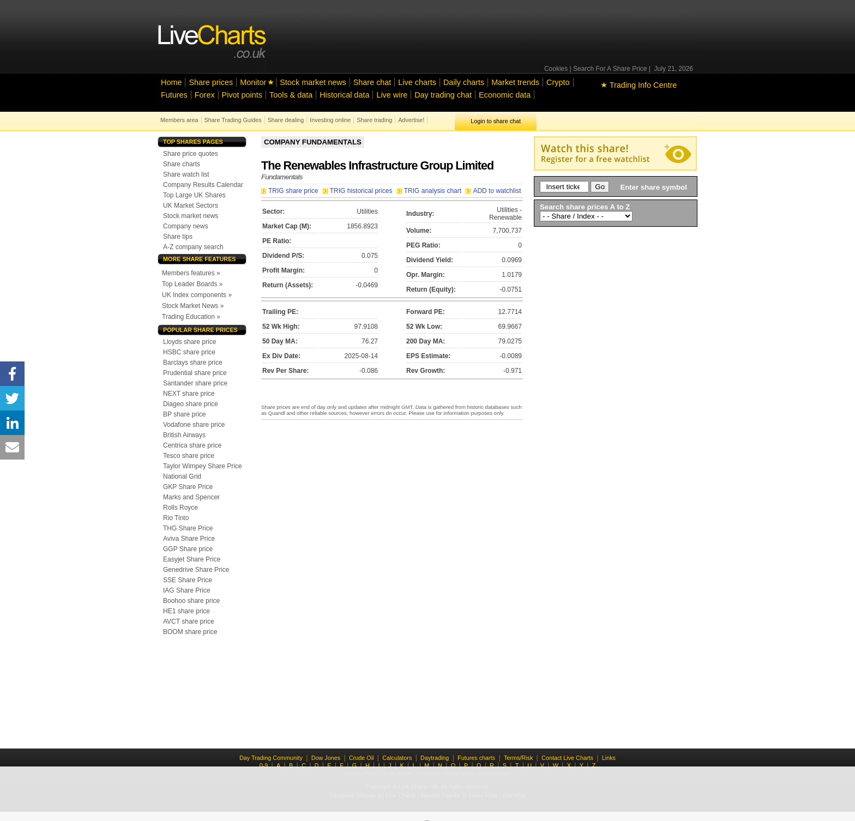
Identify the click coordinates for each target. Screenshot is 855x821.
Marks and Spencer (191, 497)
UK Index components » (197, 295)
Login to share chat (496, 121)
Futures (174, 94)
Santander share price (195, 383)
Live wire (391, 94)
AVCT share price (188, 621)
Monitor (253, 82)
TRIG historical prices (358, 191)
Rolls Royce (180, 507)
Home (171, 82)
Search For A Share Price (610, 69)
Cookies (556, 69)
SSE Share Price (187, 580)
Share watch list (186, 174)
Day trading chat (443, 94)
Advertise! (411, 120)
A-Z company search (193, 247)
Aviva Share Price (189, 538)
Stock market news (313, 82)
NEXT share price (188, 393)
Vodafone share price (194, 424)
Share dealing (286, 120)
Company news (185, 226)
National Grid (182, 476)
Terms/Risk (518, 757)
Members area (179, 120)
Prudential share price (195, 373)
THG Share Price (188, 528)
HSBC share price (189, 352)
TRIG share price (290, 191)
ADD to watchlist (493, 191)
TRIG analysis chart (430, 191)
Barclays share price (192, 362)
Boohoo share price (191, 601)
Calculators (397, 757)
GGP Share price (188, 549)
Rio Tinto (176, 518)
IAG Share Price (186, 590)
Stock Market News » (193, 306)
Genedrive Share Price (196, 570)
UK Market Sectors (190, 205)
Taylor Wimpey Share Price (202, 466)
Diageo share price (190, 404)
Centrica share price (192, 445)
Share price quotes (190, 154)
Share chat (372, 82)
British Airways (184, 435)
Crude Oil (361, 757)
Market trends (515, 82)
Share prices (211, 82)
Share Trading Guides (233, 120)
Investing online (330, 120)
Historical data (344, 94)
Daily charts (463, 82)
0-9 (264, 765)
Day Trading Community (271, 757)
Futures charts (476, 757)
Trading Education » (191, 317)
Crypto (557, 82)
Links (609, 757)
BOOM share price (190, 632)
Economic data (505, 94)
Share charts (181, 164)
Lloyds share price (189, 342)
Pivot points (242, 94)
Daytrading (434, 757)
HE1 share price (186, 611)
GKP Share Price (188, 487)
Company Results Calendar (203, 185)
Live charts (417, 82)
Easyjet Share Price (191, 559)
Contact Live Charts (567, 757)
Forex (205, 94)
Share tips (177, 236)
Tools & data (290, 94)
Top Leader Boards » (192, 284)
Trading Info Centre (639, 85)
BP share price (184, 414)
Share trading (374, 120)
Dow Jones (325, 757)
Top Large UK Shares (194, 195)
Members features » (191, 273)
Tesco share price (188, 456)
